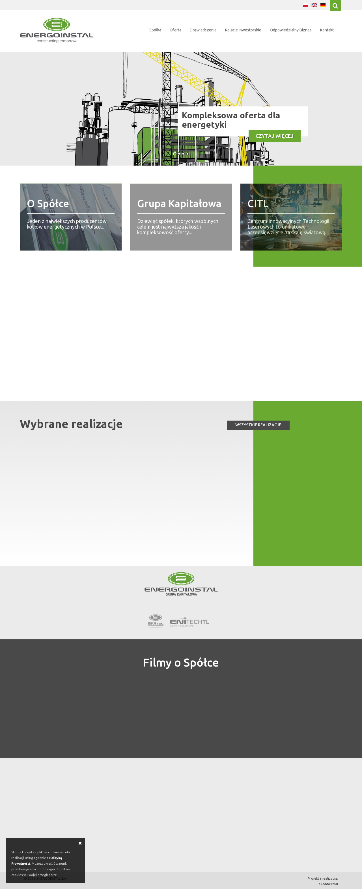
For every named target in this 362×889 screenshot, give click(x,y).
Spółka (155, 30)
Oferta (175, 30)
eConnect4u (328, 884)
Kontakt (327, 30)
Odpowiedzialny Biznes (291, 30)
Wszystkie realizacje (258, 425)
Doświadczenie (203, 30)
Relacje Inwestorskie (243, 30)
